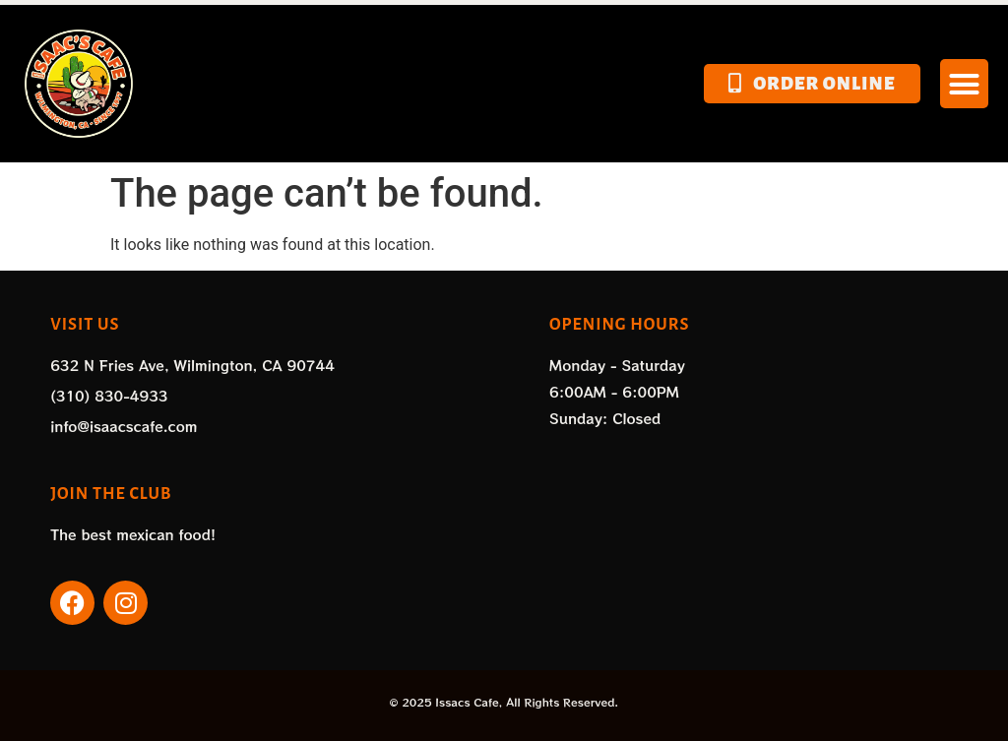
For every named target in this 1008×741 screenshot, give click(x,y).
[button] (964, 83)
